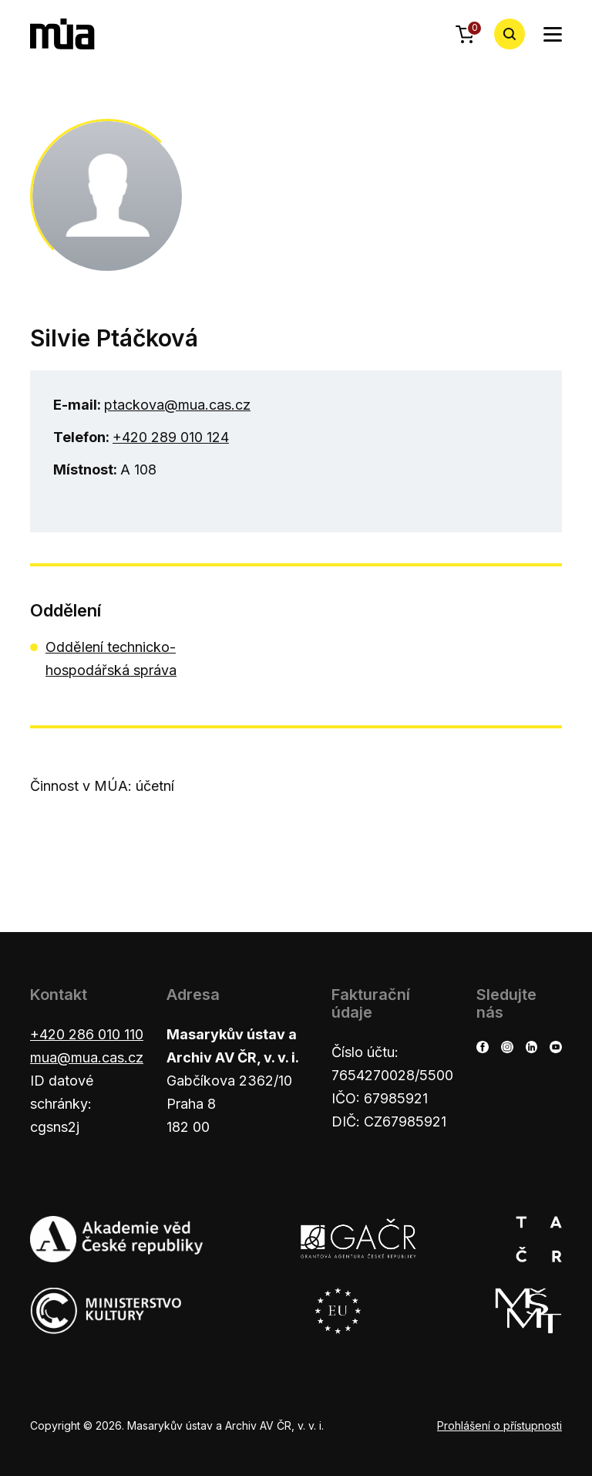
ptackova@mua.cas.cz (177, 405)
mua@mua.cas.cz (86, 1057)
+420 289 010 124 (171, 437)
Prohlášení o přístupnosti (499, 1425)
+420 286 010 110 (86, 1034)
